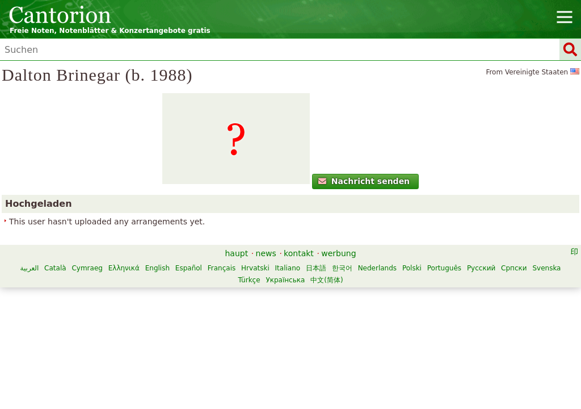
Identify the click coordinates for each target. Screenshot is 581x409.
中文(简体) (409, 341)
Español (271, 329)
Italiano (369, 329)
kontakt (299, 314)
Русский (235, 341)
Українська (367, 341)
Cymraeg (169, 329)
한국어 (424, 329)
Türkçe (331, 341)
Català (137, 329)
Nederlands (459, 329)
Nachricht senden (84, 224)
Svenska (300, 341)
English (239, 329)
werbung (338, 314)
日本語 (398, 329)
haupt (236, 314)
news (266, 314)
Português (198, 341)
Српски (268, 341)
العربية (111, 329)
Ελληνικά (205, 329)
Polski (165, 341)
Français (303, 329)
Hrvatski (337, 329)
